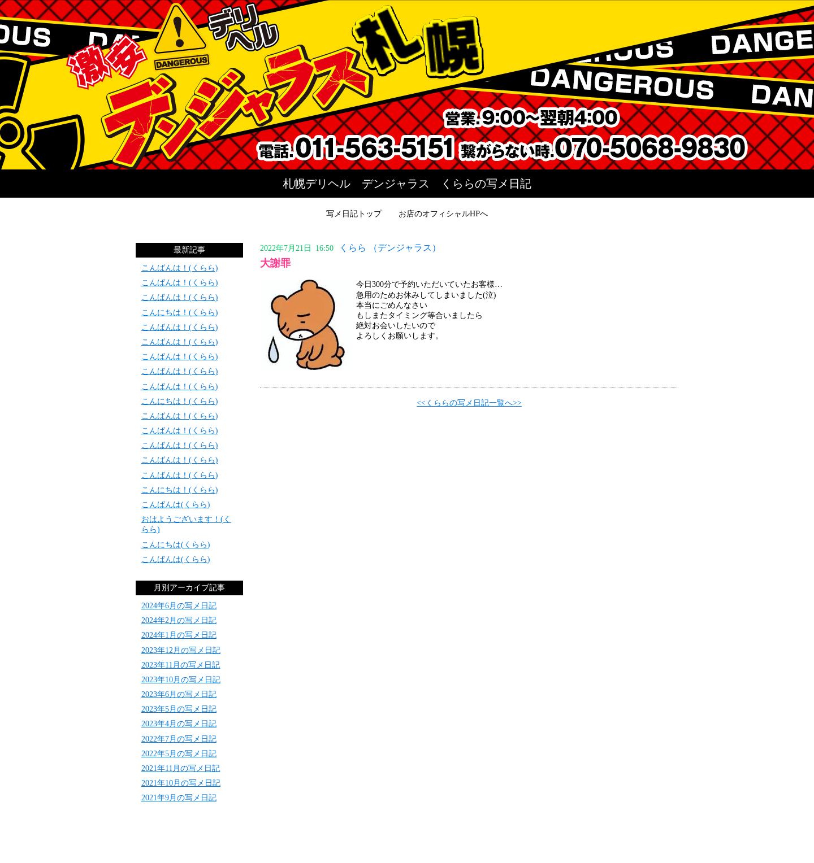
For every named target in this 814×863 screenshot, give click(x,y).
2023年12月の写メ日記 (180, 650)
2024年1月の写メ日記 (179, 635)
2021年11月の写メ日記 (180, 768)
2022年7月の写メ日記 (179, 739)
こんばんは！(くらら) (179, 268)
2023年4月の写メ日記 (179, 724)
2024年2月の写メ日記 (179, 620)
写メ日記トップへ (407, 84)
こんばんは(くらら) (175, 504)
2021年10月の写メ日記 (180, 783)
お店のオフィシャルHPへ (443, 214)
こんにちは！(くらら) (179, 312)
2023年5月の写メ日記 (179, 709)
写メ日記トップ (354, 214)
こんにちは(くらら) (175, 545)
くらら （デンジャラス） (390, 247)
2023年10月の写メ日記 (180, 679)
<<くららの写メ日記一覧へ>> (469, 403)
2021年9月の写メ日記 (179, 798)
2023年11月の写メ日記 (180, 665)
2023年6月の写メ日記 (179, 694)
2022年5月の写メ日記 (179, 753)
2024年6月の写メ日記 (179, 606)
